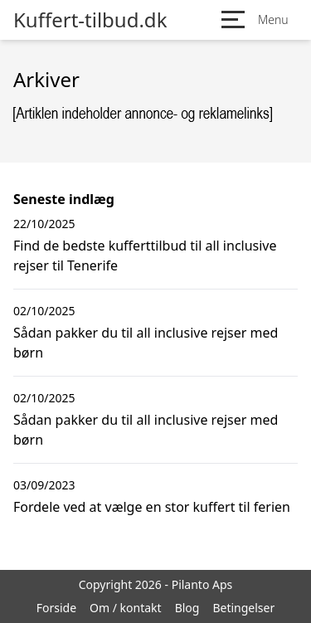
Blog (187, 608)
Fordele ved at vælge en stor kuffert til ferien (151, 507)
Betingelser (243, 608)
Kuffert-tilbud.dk (90, 20)
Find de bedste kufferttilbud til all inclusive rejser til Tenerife (145, 255)
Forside (56, 608)
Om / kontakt (126, 608)
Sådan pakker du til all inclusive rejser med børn (145, 343)
